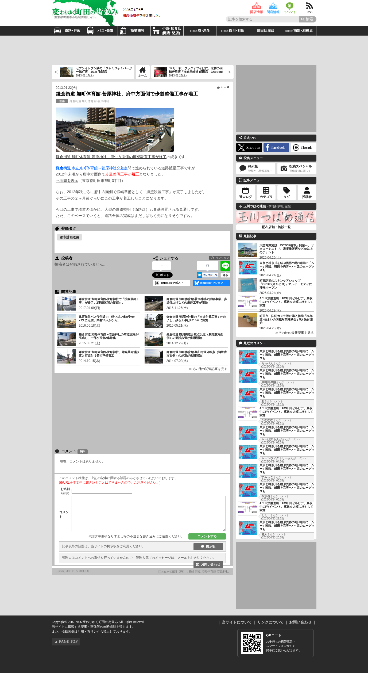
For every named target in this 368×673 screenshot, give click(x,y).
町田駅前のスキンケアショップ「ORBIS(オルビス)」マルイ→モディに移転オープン (285, 284)
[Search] (307, 19)
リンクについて (270, 622)
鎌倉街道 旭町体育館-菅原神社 (82, 101)
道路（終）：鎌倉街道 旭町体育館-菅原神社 (200, 571)
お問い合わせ (210, 564)
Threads (306, 148)
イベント (290, 6)
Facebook (278, 148)
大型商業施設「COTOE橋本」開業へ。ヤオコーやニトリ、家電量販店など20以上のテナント (286, 249)
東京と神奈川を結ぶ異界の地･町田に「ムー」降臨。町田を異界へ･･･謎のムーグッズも (286, 266)
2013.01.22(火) (66, 88)
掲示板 (210, 546)
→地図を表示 (67, 180)
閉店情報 (273, 6)
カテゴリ (266, 197)
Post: (224, 87)
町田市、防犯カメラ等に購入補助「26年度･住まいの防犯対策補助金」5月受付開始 (286, 319)
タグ (286, 197)
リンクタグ (222, 257)
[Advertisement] (184, 50)
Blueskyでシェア (211, 282)
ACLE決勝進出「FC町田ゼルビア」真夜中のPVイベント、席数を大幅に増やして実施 (286, 302)
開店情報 (257, 6)
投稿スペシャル (296, 169)
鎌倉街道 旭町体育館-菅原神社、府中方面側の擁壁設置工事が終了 (111, 157)
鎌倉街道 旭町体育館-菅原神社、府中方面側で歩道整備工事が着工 (127, 94)
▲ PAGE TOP (66, 642)
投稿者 (307, 197)
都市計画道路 (69, 237)
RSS (309, 6)
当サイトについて (237, 622)
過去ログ (245, 197)
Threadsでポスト (172, 282)
